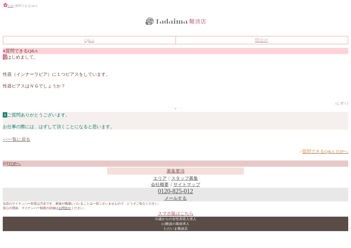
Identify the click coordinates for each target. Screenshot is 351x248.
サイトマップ (186, 184)
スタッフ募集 (184, 178)
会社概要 (160, 184)
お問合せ (65, 208)
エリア (160, 178)
